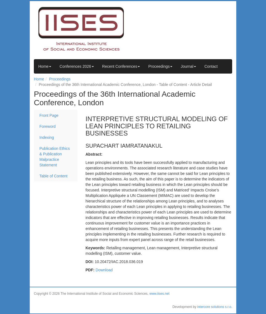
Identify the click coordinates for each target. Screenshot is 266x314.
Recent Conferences (121, 66)
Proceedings (160, 66)
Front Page (48, 115)
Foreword (47, 126)
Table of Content (53, 176)
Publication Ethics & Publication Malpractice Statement (54, 156)
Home (44, 66)
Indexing (46, 137)
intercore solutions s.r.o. (214, 307)
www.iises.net (160, 294)
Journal (188, 66)
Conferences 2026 (76, 66)
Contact (211, 66)
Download (104, 270)
